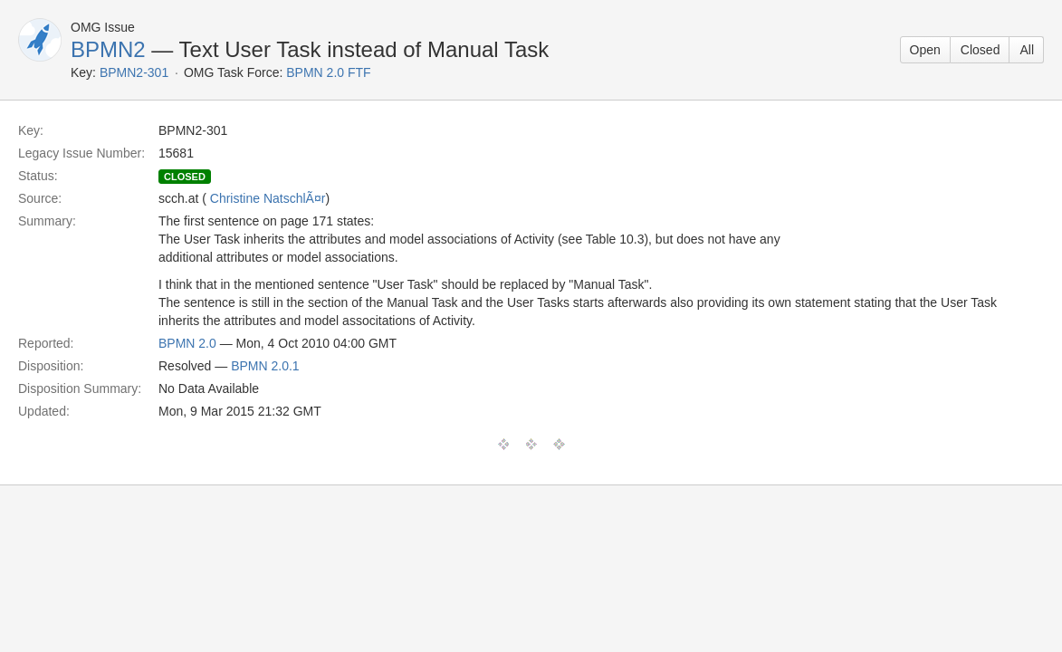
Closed (980, 50)
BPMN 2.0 (187, 343)
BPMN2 (108, 49)
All (1026, 50)
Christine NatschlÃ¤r (268, 198)
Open (925, 50)
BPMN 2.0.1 (265, 366)
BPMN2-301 (134, 72)
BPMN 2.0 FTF (328, 72)
